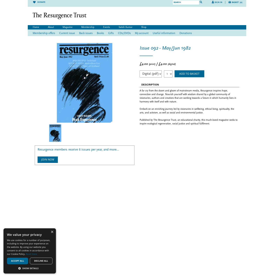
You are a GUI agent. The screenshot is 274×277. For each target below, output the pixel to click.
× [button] (52, 232)
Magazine (68, 27)
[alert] (29, 251)
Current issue (67, 33)
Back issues (86, 33)
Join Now (47, 159)
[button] (29, 268)
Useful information (164, 33)
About (51, 27)
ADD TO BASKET (189, 74)
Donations (185, 33)
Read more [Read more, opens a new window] (31, 254)
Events (106, 27)
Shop (143, 27)
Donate (39, 2)
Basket (237, 2)
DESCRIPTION (150, 84)
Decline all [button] (41, 260)
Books (100, 33)
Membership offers (44, 33)
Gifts (111, 33)
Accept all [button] (17, 260)
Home (36, 27)
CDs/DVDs (124, 33)
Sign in (218, 2)
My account (142, 33)
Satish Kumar (125, 27)
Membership (87, 27)
